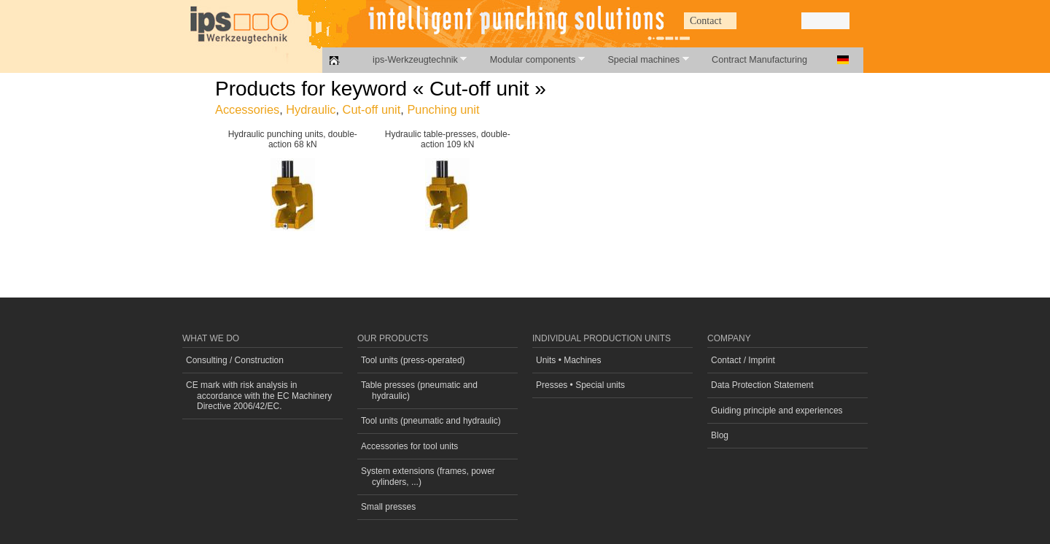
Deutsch (843, 59)
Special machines (639, 59)
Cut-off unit (372, 109)
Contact (706, 20)
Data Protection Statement (762, 385)
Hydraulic (310, 109)
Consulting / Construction (235, 360)
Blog (719, 435)
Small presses (388, 507)
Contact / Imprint (743, 360)
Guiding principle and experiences (777, 410)
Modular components (529, 59)
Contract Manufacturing (759, 60)
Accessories (247, 109)
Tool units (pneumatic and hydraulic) (431, 421)
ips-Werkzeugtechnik (412, 59)
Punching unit (443, 109)
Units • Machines (568, 360)
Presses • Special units (580, 385)
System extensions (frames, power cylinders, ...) (428, 476)
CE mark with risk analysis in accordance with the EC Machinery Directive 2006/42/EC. (259, 395)
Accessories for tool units (409, 446)
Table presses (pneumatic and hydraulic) (419, 390)
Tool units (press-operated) (413, 360)
